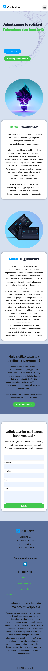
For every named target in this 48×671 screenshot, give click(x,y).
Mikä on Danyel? (11, 595)
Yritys (6, 480)
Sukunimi (7, 462)
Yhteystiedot (24, 589)
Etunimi (7, 453)
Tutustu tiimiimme (24, 583)
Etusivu (24, 578)
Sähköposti (8, 471)
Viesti (6, 489)
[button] (44, 7)
